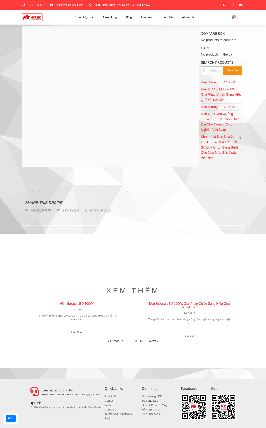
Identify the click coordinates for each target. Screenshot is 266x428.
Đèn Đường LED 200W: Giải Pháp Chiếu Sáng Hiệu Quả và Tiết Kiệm (221, 94)
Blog (129, 17)
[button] (224, 5)
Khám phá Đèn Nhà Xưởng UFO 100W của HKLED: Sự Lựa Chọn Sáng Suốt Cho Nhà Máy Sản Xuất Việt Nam (221, 147)
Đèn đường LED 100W (218, 82)
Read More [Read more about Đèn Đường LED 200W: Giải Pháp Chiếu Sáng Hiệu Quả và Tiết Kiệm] (189, 336)
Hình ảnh (147, 17)
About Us (188, 17)
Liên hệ (168, 17)
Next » (154, 341)
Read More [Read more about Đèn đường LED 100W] (76, 332)
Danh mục (84, 17)
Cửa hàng (110, 17)
